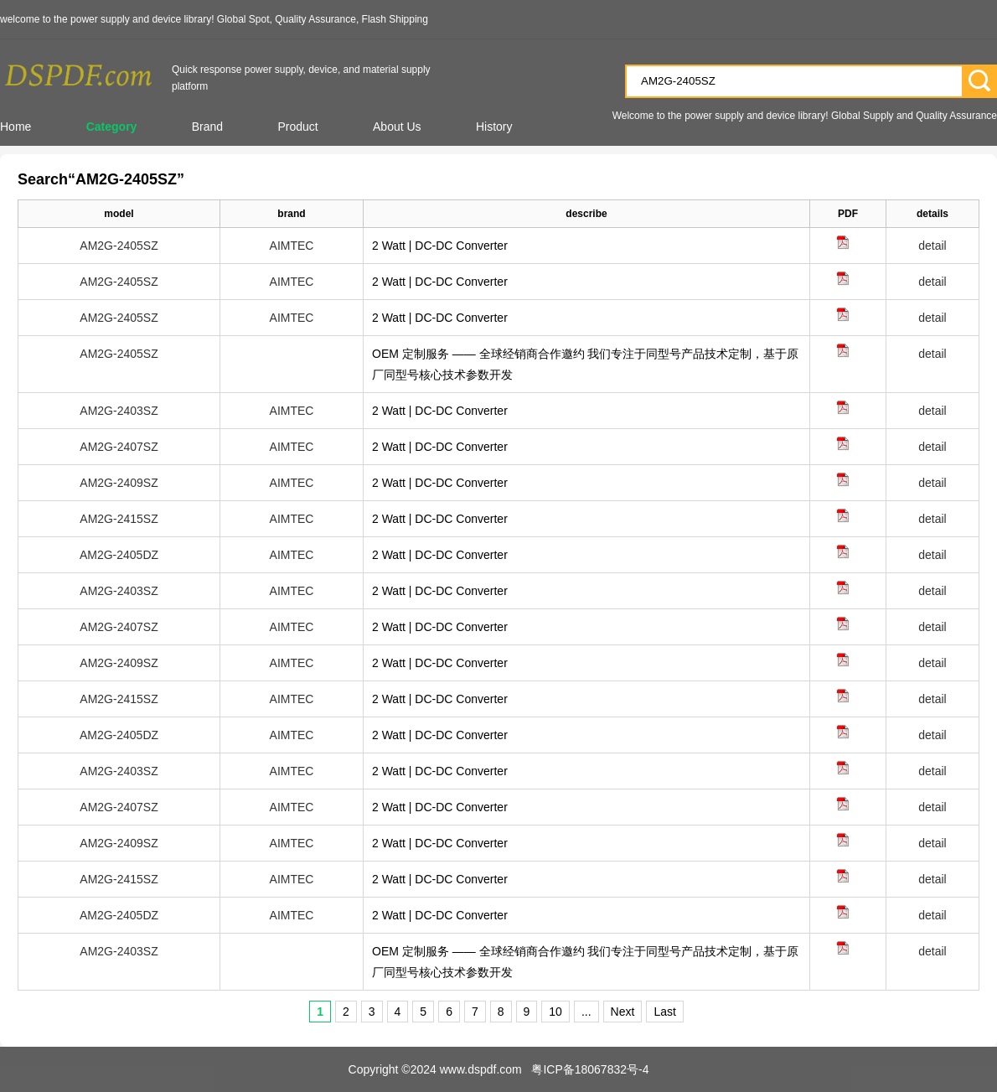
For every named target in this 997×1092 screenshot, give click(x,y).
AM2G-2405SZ (119, 245)
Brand (207, 126)
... (586, 1011)
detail (932, 245)
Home (15, 126)
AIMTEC (292, 245)
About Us (397, 126)
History (494, 126)
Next (623, 1011)
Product (297, 126)
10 (555, 1011)
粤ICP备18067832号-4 (589, 1069)
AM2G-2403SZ (119, 410)
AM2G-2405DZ (119, 555)
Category (111, 126)
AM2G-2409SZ (119, 482)
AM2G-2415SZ (119, 518)
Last (664, 1011)
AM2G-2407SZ (119, 446)
